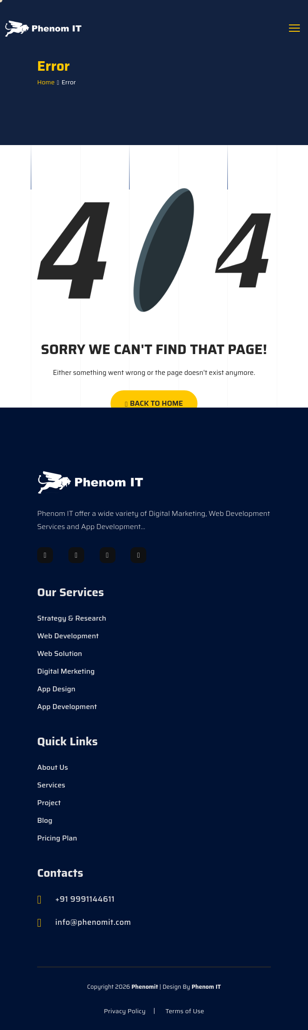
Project (49, 802)
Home (46, 82)
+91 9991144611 (85, 899)
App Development (67, 706)
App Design (56, 689)
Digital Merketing (66, 671)
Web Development (68, 636)
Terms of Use (184, 1011)
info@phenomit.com (93, 922)
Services (51, 785)
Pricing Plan (57, 838)
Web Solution (59, 653)
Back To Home (154, 403)
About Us (52, 767)
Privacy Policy (124, 1011)
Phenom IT (206, 986)
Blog (45, 820)
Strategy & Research (71, 618)
